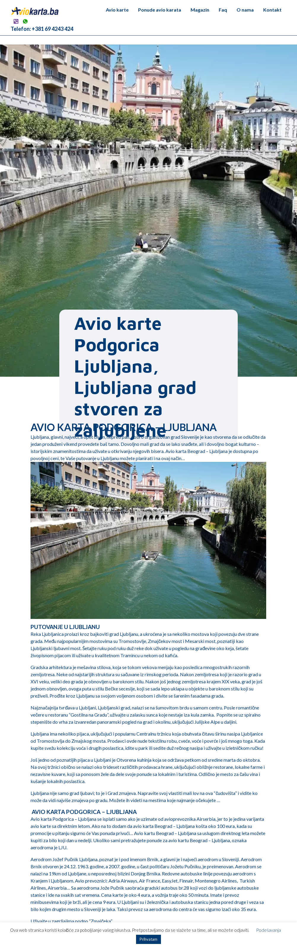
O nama (245, 9)
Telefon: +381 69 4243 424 (42, 29)
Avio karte (117, 9)
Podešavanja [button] (268, 930)
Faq (223, 9)
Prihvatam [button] (148, 939)
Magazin (200, 9)
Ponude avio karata (159, 9)
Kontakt (272, 9)
